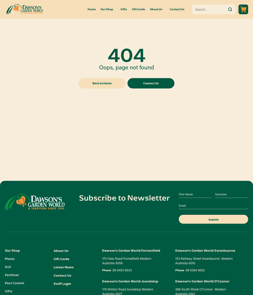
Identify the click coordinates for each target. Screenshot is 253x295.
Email (182, 206)
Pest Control (14, 283)
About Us (156, 9)
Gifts (124, 9)
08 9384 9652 (195, 270)
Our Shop (107, 9)
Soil (8, 267)
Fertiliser (12, 275)
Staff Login (62, 284)
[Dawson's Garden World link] (35, 202)
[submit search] (230, 9)
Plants (10, 259)
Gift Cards (138, 9)
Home (92, 9)
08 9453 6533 (122, 270)
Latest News (64, 267)
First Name (186, 194)
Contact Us (177, 9)
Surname (221, 194)
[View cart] (243, 9)
